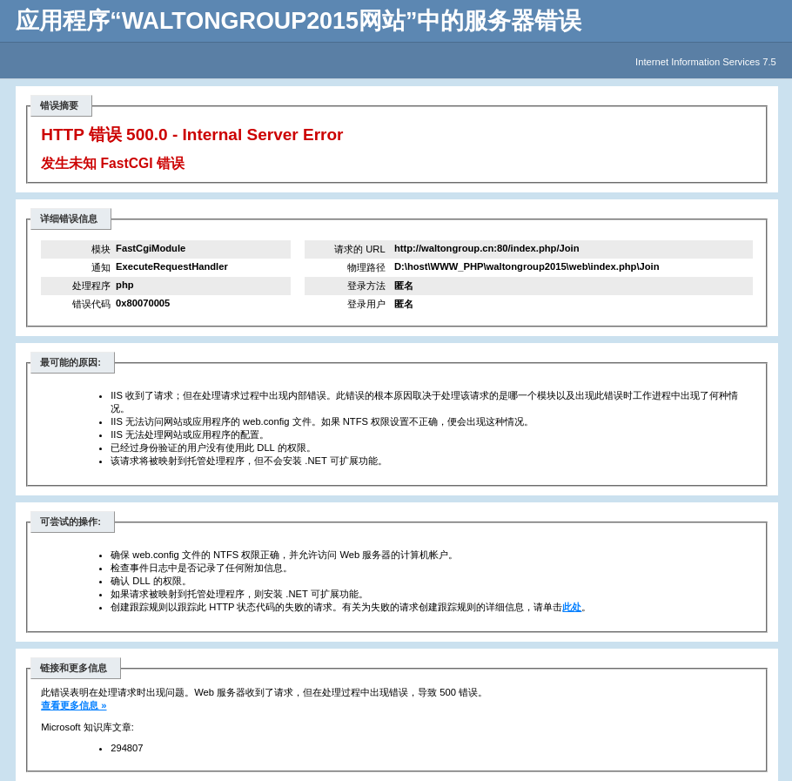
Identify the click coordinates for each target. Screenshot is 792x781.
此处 (571, 607)
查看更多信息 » (73, 705)
